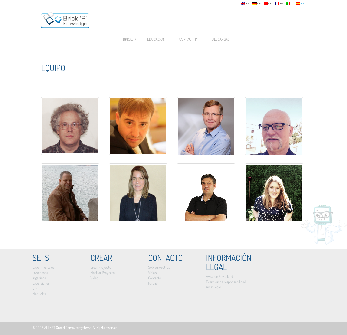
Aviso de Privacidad (219, 276)
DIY (35, 288)
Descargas (221, 39)
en (245, 3)
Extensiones (41, 283)
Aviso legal (213, 287)
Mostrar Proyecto (102, 272)
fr (279, 3)
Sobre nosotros (159, 267)
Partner (153, 283)
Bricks (130, 39)
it (289, 3)
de (256, 3)
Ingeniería (39, 278)
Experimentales (43, 267)
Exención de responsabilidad (226, 282)
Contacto (154, 278)
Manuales (39, 293)
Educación (157, 39)
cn (268, 3)
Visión (152, 272)
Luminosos (40, 272)
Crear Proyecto (100, 267)
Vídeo (94, 278)
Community (190, 39)
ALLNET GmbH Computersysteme (67, 327)
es (300, 3)
